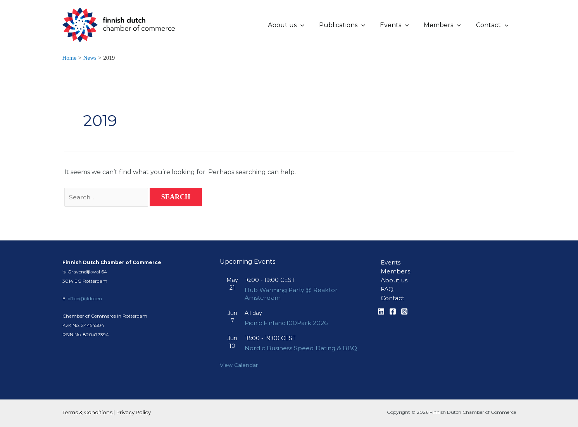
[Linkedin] (381, 305)
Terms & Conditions (87, 412)
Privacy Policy (133, 412)
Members (392, 263)
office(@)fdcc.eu (85, 290)
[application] (312, 25)
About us (392, 273)
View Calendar (239, 364)
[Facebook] (392, 305)
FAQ (384, 282)
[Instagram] (404, 305)
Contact (390, 291)
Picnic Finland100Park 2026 (287, 315)
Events (388, 254)
